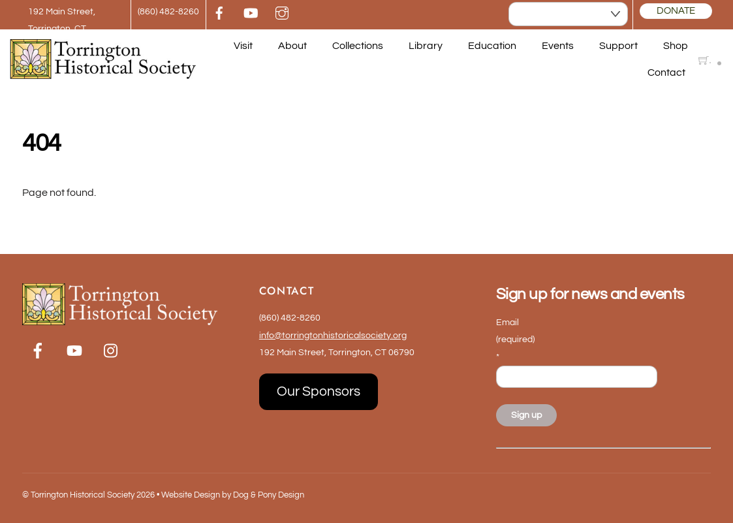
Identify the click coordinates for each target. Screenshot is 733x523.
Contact (666, 72)
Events (558, 45)
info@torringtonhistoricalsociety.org (333, 335)
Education (492, 45)
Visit (243, 45)
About (292, 45)
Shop (675, 45)
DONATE (676, 11)
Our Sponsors (318, 391)
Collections (357, 45)
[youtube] (251, 12)
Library (426, 45)
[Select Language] (568, 14)
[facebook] (219, 12)
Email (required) (515, 339)
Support (618, 45)
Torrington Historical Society (82, 494)
